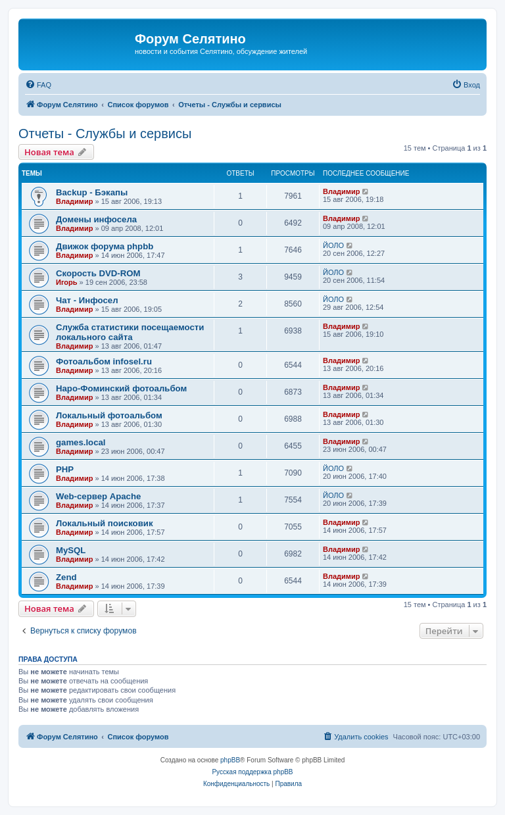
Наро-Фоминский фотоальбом (121, 388)
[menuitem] (38, 85)
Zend (66, 577)
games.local (81, 442)
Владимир (74, 201)
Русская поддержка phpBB (252, 772)
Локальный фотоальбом (109, 415)
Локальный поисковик (104, 523)
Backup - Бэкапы (92, 192)
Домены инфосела (96, 219)
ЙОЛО (333, 245)
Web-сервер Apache (98, 496)
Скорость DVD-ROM (98, 273)
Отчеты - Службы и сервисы (104, 133)
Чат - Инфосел (87, 300)
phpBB (230, 760)
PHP (65, 469)
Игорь (67, 282)
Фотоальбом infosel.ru (104, 361)
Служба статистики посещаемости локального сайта (130, 332)
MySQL (70, 550)
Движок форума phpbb (104, 246)
